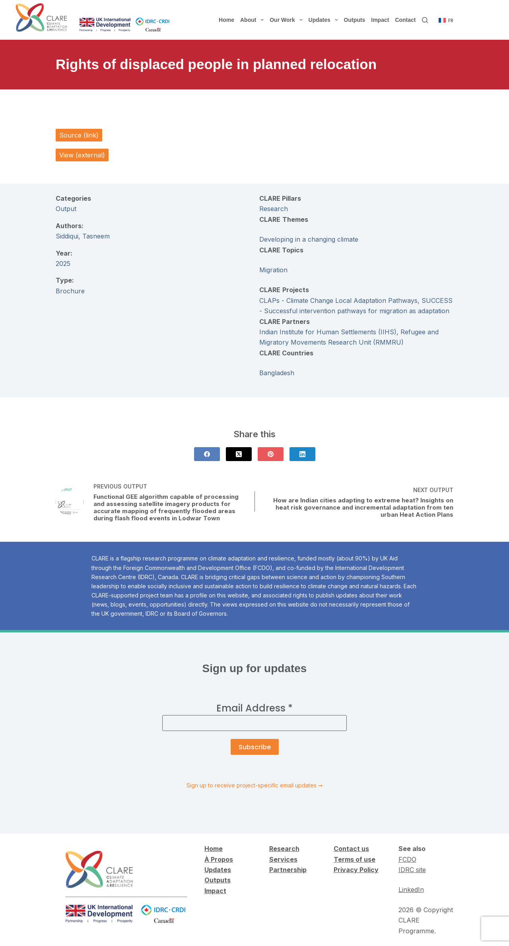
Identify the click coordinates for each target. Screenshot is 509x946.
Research (273, 209)
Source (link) (79, 135)
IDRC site (412, 870)
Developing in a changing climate (308, 239)
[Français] (446, 21)
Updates (325, 20)
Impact (380, 20)
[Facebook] (207, 454)
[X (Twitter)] (239, 454)
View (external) (82, 155)
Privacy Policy (356, 870)
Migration (273, 270)
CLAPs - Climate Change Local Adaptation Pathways (338, 300)
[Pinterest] (271, 454)
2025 (63, 264)
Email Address (254, 708)
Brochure (70, 291)
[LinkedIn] (302, 454)
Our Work (287, 20)
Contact (405, 20)
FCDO (407, 859)
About (253, 20)
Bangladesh (276, 373)
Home (226, 20)
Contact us (351, 849)
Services (283, 859)
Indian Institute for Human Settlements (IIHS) (327, 332)
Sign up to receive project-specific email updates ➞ (255, 785)
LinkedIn (411, 890)
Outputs (354, 20)
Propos (221, 859)
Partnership (288, 870)
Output (66, 209)
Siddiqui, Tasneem (83, 236)
